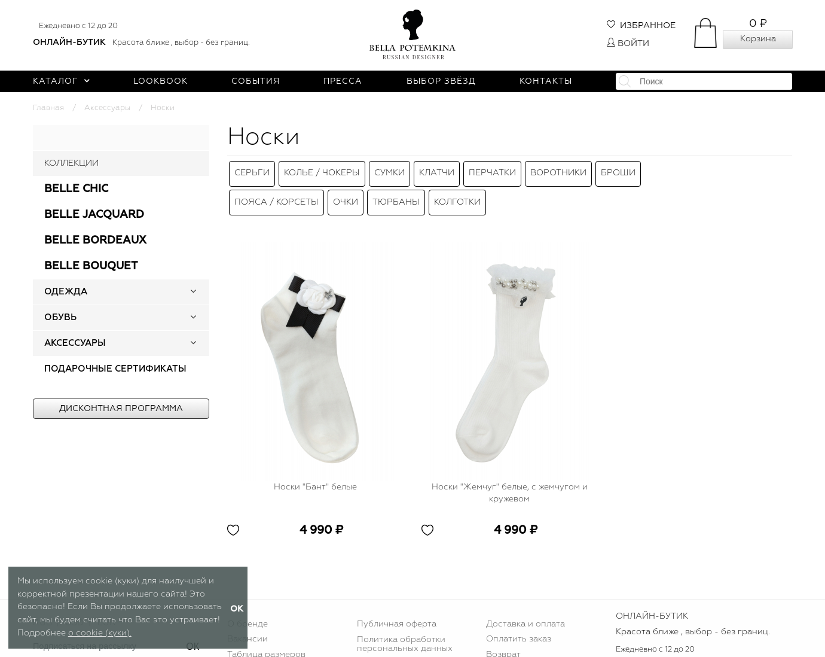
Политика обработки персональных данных (405, 632)
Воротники (558, 170)
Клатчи (436, 170)
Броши (618, 170)
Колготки (457, 193)
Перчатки (492, 170)
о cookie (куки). (100, 633)
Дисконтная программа (121, 408)
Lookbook (160, 81)
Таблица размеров (266, 643)
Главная (48, 108)
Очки (345, 193)
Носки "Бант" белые (315, 476)
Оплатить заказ (518, 627)
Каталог (61, 81)
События (255, 81)
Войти (628, 43)
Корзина (758, 39)
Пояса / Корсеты (276, 193)
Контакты (546, 81)
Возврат (503, 643)
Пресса (342, 81)
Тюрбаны (396, 193)
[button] (193, 292)
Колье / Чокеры (322, 170)
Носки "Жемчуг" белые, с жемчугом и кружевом (510, 482)
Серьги (252, 170)
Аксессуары (107, 108)
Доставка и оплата (525, 612)
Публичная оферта (396, 612)
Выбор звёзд (441, 81)
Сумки (389, 170)
